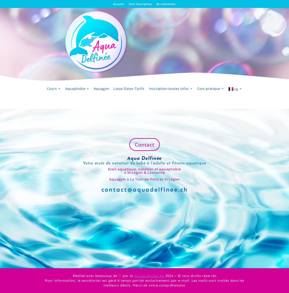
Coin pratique (208, 89)
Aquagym (101, 89)
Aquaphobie (75, 89)
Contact (144, 144)
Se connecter (166, 4)
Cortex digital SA (149, 276)
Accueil (118, 4)
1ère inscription (140, 4)
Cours (52, 89)
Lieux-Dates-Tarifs (129, 89)
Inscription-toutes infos (169, 89)
